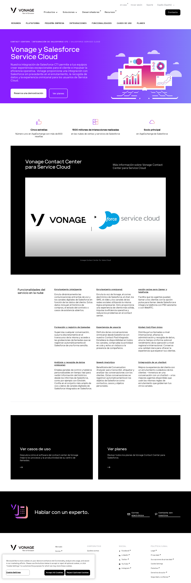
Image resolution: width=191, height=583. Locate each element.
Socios (58, 551)
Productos (49, 12)
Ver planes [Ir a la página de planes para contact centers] (58, 93)
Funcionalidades (102, 23)
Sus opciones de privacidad (161, 559)
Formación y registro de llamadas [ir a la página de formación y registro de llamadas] (72, 327)
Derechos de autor (158, 573)
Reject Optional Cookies (78, 573)
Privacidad (155, 555)
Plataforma (33, 23)
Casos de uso (124, 23)
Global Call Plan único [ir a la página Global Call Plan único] (150, 327)
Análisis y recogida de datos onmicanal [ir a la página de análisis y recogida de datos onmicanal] (69, 363)
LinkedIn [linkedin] (124, 555)
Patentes (154, 568)
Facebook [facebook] (125, 551)
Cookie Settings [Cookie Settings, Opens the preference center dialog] (13, 572)
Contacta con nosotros (166, 514)
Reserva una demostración (28, 93)
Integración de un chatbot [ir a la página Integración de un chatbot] (152, 362)
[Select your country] (165, 5)
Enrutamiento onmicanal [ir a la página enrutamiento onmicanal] (109, 289)
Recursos (110, 12)
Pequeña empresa (54, 23)
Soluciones (69, 12)
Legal (153, 551)
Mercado (58, 547)
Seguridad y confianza (159, 577)
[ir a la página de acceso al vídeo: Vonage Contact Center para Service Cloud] (95, 217)
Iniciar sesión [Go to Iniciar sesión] (136, 5)
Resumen (16, 23)
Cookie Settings (157, 564)
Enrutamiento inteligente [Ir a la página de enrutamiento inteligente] (68, 289)
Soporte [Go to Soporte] (149, 5)
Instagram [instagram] (125, 568)
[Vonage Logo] (22, 11)
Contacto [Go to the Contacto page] (173, 12)
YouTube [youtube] (124, 564)
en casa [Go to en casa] (123, 5)
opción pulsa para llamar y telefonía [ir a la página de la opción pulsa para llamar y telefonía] (152, 290)
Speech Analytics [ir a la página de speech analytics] (105, 362)
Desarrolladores (90, 12)
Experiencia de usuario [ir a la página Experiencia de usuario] (108, 327)
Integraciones (78, 23)
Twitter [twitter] (124, 559)
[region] (48, 566)
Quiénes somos (93, 551)
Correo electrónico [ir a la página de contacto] (138, 514)
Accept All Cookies (54, 573)
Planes (141, 23)
